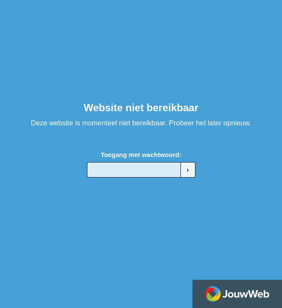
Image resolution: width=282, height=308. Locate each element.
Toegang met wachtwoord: (141, 154)
